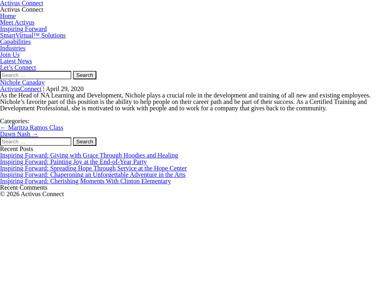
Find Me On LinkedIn (28, 114)
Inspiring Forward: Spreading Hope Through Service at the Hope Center (93, 168)
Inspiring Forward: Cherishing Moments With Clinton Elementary (85, 181)
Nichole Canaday (22, 82)
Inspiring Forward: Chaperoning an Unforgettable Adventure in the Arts (93, 174)
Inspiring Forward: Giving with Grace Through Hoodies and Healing (89, 155)
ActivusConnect (21, 88)
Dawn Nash (19, 133)
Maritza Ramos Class (31, 127)
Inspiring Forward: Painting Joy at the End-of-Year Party (73, 161)
